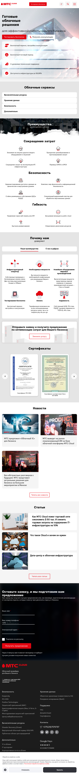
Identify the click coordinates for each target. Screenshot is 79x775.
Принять (60, 770)
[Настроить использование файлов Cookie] (5, 770)
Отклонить (25, 770)
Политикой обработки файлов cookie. (36, 763)
